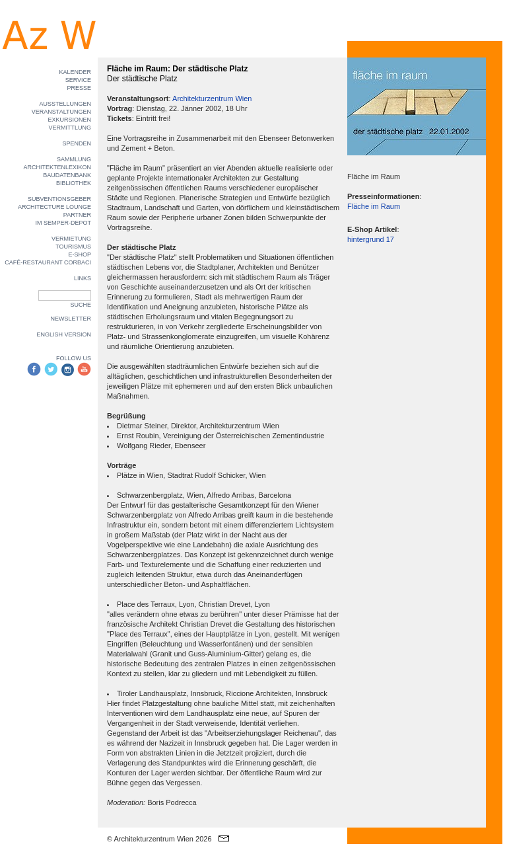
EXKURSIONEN (69, 119)
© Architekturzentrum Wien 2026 (159, 839)
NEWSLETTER (70, 318)
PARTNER (77, 215)
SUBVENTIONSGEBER (59, 199)
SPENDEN (76, 143)
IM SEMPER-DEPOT (63, 222)
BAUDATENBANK (67, 175)
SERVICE (78, 80)
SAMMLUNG (74, 159)
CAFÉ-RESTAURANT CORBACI (48, 262)
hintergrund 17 (370, 239)
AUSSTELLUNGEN (65, 103)
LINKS (82, 278)
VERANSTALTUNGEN (61, 111)
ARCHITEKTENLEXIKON (57, 167)
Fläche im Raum (373, 206)
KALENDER (75, 72)
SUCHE (80, 304)
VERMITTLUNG (69, 127)
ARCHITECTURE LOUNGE (54, 207)
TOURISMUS (73, 246)
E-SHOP (79, 254)
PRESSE (79, 88)
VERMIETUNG (71, 238)
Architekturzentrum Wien (212, 98)
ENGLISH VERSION (63, 334)
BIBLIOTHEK (73, 183)
